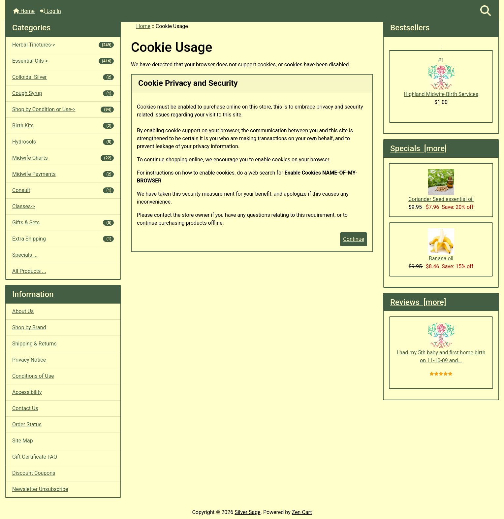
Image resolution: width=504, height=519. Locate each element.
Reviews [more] (418, 302)
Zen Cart (302, 512)
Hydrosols (63, 142)
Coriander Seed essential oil (441, 185)
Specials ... (25, 255)
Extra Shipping (63, 239)
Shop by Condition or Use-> (63, 109)
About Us (23, 311)
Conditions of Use (33, 376)
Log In (50, 11)
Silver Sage (247, 512)
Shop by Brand (29, 327)
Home (24, 11)
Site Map (22, 441)
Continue (353, 239)
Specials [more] (418, 148)
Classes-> (23, 206)
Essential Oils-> (63, 61)
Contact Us (25, 408)
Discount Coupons (33, 473)
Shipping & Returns (34, 344)
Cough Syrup (63, 93)
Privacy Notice (29, 360)
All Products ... (29, 271)
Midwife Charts (63, 158)
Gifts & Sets (63, 222)
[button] (485, 11)
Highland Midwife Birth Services (441, 80)
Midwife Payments (63, 174)
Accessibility (27, 392)
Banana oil (441, 245)
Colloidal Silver (63, 77)
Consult (63, 190)
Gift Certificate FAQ (34, 457)
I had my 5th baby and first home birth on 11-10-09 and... (441, 343)
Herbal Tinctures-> (63, 45)
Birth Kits (63, 125)
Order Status (27, 424)
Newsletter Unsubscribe (40, 489)
